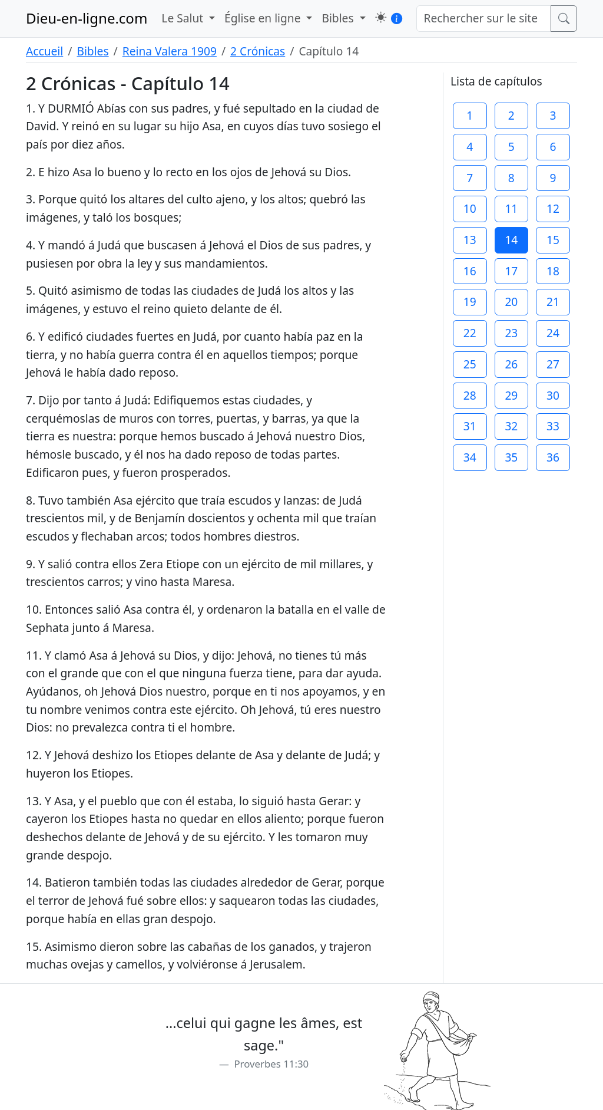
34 (469, 457)
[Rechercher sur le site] (484, 18)
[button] (380, 17)
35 (511, 457)
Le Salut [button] (183, 18)
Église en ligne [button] (263, 18)
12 (552, 208)
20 (511, 301)
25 (469, 364)
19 (469, 301)
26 (511, 364)
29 (511, 395)
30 (552, 395)
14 (511, 240)
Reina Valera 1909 (169, 51)
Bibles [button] (339, 18)
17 (511, 271)
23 (511, 333)
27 (552, 364)
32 (511, 426)
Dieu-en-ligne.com (86, 18)
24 (552, 333)
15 (552, 240)
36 (552, 457)
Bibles (92, 51)
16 (469, 271)
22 (469, 333)
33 (552, 426)
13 (469, 240)
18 (552, 271)
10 (469, 208)
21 (552, 301)
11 (511, 208)
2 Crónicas (257, 51)
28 (469, 395)
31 (469, 426)
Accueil (44, 51)
